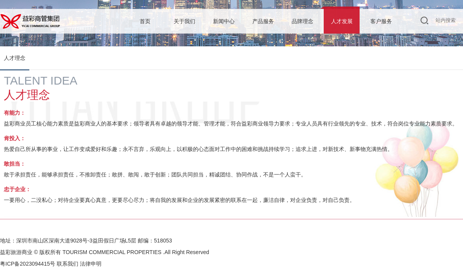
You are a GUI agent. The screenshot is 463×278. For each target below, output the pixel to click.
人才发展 (342, 21)
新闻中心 (224, 21)
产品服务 (263, 21)
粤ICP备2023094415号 (27, 264)
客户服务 (381, 21)
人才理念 (14, 58)
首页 (145, 21)
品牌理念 (302, 21)
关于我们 (184, 21)
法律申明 (90, 264)
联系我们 (67, 264)
